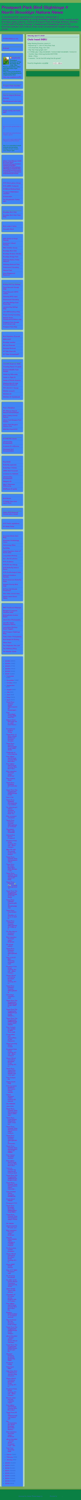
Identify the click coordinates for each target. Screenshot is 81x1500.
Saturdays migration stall (10, 996)
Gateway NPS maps (10, 296)
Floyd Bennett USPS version (10, 292)
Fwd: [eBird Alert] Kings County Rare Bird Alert (11, 759)
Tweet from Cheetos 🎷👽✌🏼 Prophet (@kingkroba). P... (11, 885)
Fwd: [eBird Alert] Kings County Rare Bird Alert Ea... (11, 1307)
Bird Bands (7, 498)
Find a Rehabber (9, 408)
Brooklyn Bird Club (10, 212)
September (11, 685)
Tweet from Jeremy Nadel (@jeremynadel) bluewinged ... (11, 706)
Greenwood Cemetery (11, 267)
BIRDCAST (7, 339)
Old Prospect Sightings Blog (11, 632)
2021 (7, 674)
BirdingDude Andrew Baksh (10, 616)
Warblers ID (7, 394)
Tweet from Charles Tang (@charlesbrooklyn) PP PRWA (11, 1149)
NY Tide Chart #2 (9, 351)
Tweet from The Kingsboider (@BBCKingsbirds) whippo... (11, 1330)
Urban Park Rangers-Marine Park (10, 425)
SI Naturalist (7, 196)
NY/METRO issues (10, 438)
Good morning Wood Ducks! (11, 1045)
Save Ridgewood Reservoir (9, 274)
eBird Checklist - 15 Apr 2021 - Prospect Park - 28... (11, 1442)
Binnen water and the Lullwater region (11, 1400)
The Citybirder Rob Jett (11, 645)
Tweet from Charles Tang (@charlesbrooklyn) (11, 859)
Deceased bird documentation (8, 450)
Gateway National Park (11, 264)
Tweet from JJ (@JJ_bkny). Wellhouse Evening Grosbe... (11, 738)
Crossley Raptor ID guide (12, 366)
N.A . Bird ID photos (10, 558)
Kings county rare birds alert (11, 111)
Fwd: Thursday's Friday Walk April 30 (11, 715)
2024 (7, 666)
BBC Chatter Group (10, 248)
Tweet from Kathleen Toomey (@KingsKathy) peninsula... (11, 1139)
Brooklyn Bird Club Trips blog (12, 216)
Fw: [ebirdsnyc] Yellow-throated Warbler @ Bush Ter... (11, 810)
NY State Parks (8, 526)
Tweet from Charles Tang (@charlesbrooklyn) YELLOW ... (11, 1186)
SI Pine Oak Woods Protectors (10, 589)
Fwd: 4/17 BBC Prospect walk (11, 1271)
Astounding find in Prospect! (10, 836)
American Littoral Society (9, 244)
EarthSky (6, 548)
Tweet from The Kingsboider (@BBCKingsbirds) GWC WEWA (11, 1021)
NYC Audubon (8, 561)
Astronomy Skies (9, 545)
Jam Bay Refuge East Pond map (11, 303)
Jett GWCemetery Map (11, 311)
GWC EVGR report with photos (10, 1290)
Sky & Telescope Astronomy (9, 485)
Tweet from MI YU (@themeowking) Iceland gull (11, 1416)
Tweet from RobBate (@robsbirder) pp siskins (11, 802)
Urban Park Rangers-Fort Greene (12, 420)
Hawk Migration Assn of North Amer (12, 551)
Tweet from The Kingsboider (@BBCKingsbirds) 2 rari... (11, 1178)
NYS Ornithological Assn (12, 572)
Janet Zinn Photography (12, 620)
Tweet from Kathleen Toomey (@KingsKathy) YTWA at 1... (11, 925)
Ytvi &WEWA (10, 1104)
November (10, 680)
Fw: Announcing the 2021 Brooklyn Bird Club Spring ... (11, 1425)
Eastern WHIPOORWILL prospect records (11, 1315)
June (9, 694)
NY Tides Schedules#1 (11, 354)
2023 (7, 668)
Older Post (74, 74)
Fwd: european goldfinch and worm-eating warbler (11, 1089)
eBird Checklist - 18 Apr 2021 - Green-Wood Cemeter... (11, 1339)
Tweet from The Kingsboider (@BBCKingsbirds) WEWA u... (11, 1013)
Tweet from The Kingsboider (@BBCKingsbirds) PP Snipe (11, 894)
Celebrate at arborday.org (11, 753)
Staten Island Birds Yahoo (10, 597)
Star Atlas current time (11, 593)
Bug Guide (7, 462)
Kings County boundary (11, 315)
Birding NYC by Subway (11, 284)
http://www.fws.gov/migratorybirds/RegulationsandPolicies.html (12, 140)
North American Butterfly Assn (12, 580)
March (9, 1454)
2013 (7, 1481)
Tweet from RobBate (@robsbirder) (11, 785)
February (10, 1457)
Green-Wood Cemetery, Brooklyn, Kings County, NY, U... (11, 979)
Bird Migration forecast (11, 336)
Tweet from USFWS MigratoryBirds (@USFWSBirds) (11, 904)
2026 (7, 661)
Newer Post (32, 74)
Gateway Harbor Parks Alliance (11, 260)
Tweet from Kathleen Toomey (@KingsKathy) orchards (11, 823)
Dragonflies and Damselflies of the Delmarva (11, 1038)
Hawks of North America (12, 380)
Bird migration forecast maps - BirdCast (11, 773)
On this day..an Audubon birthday (11, 933)
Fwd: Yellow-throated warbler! (10, 1156)
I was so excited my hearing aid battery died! (11, 1170)
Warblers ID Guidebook (11, 397)
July (8, 692)
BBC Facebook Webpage (12, 607)
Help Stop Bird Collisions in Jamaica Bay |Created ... (11, 1373)
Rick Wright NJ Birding (11, 639)
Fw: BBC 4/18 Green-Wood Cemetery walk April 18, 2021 (11, 1283)
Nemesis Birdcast (9, 348)
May (8, 697)
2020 (8, 1463)
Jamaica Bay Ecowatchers (7, 442)
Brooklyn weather (9, 342)
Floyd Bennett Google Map (11, 288)
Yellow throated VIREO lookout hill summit (11, 1098)
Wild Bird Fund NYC (10, 429)
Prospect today (9, 1363)
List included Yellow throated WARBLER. (11, 1194)
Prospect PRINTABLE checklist (11, 192)
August (9, 689)
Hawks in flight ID (9, 377)
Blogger (59, 1496)
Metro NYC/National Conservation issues (10, 513)
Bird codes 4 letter (10, 226)
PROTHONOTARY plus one (11, 1226)
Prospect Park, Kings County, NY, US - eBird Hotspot (11, 1052)
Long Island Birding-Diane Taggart (10, 628)
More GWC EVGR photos (10, 1266)
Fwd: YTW (9, 797)
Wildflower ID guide (10, 489)
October (10, 683)
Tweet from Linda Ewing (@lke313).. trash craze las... (11, 1121)
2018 (7, 1468)
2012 (7, 1483)
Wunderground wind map (12, 101)
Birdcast (6, 48)
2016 (7, 1473)
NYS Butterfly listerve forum (11, 568)
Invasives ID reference (11, 446)
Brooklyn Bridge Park (10, 256)
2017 (7, 1470)
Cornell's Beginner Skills (12, 364)
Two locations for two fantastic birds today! (11, 1322)
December (10, 676)
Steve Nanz (7, 642)
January (10, 1459)
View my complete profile (12, 77)
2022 (7, 671)
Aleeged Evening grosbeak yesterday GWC (10, 1357)
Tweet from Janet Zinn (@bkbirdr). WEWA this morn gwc (11, 1072)
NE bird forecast (9, 345)
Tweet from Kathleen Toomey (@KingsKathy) (11, 952)
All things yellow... (9, 945)
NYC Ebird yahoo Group (12, 183)
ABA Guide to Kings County (10, 239)
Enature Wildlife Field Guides (10, 370)
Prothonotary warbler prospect (11, 1249)
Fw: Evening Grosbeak (10, 1276)
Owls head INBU (10, 1367)
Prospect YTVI (11, 1203)
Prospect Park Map (10, 327)
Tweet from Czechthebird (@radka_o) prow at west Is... (11, 914)
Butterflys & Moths (10, 468)
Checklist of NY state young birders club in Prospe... (11, 1298)
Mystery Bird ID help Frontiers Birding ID (10, 384)
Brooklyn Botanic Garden (12, 253)
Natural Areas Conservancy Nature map (12, 318)
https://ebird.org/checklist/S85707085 (46, 54)
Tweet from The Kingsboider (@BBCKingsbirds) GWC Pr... (11, 1004)
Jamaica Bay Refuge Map (10, 307)
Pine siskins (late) (10, 779)
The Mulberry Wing (10, 648)
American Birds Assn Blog (10, 536)
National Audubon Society (9, 576)
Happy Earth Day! (10, 1082)
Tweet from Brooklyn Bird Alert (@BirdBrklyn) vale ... (11, 867)
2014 (7, 1478)
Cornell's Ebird (8, 229)
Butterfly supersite (9, 465)
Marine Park (7, 270)
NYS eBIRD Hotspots (11, 186)
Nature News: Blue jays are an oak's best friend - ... (11, 723)
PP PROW (10, 1223)
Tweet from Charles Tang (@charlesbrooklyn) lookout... (11, 1130)
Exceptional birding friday (10, 730)
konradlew (46, 1496)
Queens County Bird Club (10, 585)
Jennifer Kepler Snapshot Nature (9, 623)
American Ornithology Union (11, 541)
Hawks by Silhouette (10, 374)
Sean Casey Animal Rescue (10, 416)
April (8, 700)
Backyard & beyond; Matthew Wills (10, 611)
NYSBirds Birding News (11, 189)
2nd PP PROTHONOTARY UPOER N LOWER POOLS (11, 1241)
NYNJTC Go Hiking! (10, 564)
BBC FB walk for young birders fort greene (11, 852)
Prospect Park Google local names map (11, 323)
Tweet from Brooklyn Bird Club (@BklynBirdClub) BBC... (11, 1209)
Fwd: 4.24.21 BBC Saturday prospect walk (11, 961)
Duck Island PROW (10, 1199)
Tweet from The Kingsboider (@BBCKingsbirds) (11, 792)
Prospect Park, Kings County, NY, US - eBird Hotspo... (11, 844)
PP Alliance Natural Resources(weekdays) (11, 411)
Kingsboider (16, 58)
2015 (7, 1476)
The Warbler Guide (9, 651)
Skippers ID (7, 481)
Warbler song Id (8, 391)
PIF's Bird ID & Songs (10, 388)
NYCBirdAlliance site (10, 38)
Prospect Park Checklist (11, 85)
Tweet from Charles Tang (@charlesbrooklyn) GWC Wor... (11, 1112)
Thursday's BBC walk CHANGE (10, 830)
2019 (7, 1465)
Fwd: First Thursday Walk (10, 1449)
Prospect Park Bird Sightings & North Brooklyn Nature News (35, 10)
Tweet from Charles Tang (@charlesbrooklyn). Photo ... (11, 1218)
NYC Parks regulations (11, 523)
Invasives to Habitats (10, 474)
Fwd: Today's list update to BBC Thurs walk (10, 1029)
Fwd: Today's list (10, 1078)
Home (53, 74)
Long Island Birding (10, 555)
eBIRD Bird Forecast (10, 471)
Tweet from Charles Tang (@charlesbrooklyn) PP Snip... (11, 876)
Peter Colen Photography (12, 636)
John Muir (10, 1106)
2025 (7, 663)
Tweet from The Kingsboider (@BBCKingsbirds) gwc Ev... (11, 1348)
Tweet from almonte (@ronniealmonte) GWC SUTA (11, 747)
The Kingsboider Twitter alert (11, 200)
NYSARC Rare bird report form (10, 502)
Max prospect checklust (11, 817)
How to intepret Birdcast (12, 95)
